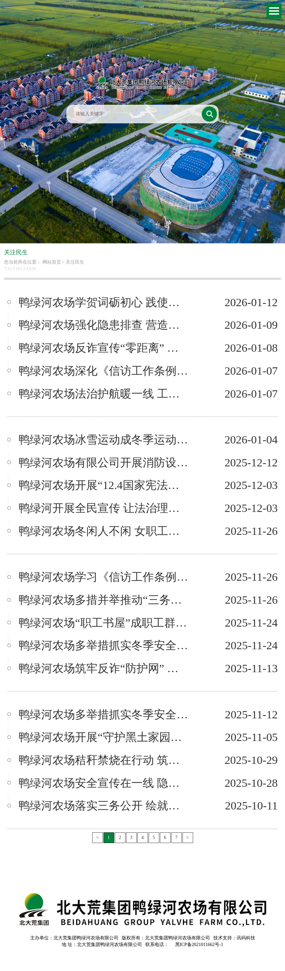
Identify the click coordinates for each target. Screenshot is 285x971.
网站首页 (51, 262)
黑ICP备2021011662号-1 (199, 944)
